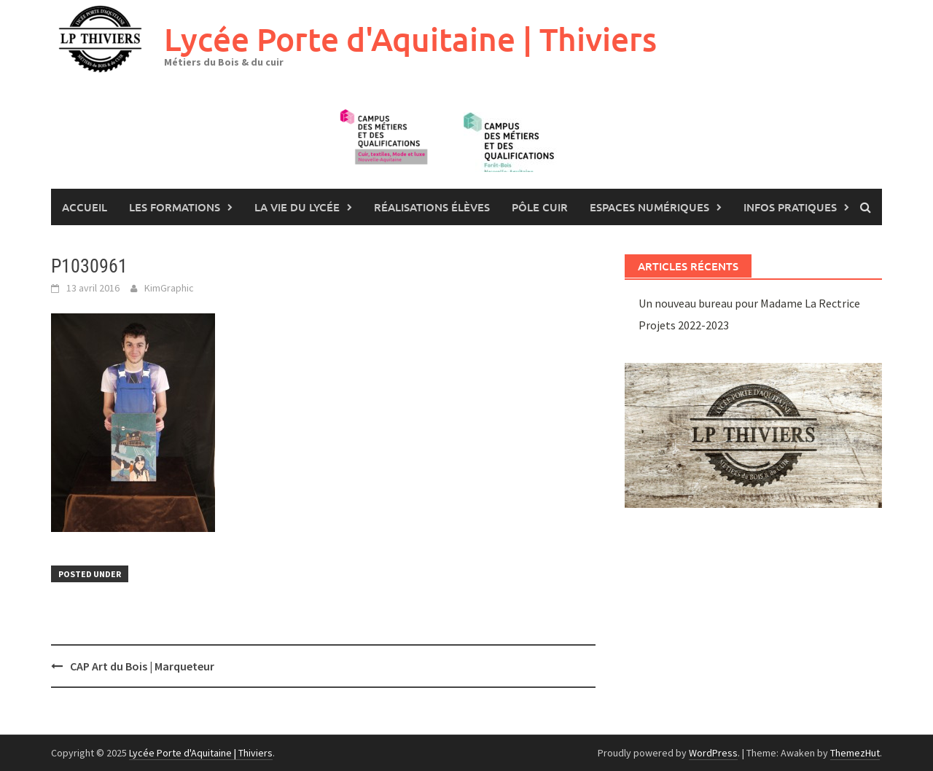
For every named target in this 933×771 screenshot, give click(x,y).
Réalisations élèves (432, 207)
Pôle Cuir (540, 207)
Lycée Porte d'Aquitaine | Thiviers (410, 39)
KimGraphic (169, 287)
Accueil (84, 207)
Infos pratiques (790, 207)
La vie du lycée (297, 207)
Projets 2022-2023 (684, 325)
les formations (174, 207)
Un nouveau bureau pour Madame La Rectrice (749, 303)
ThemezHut (855, 752)
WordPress (713, 752)
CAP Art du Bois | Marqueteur (142, 666)
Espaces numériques (649, 207)
